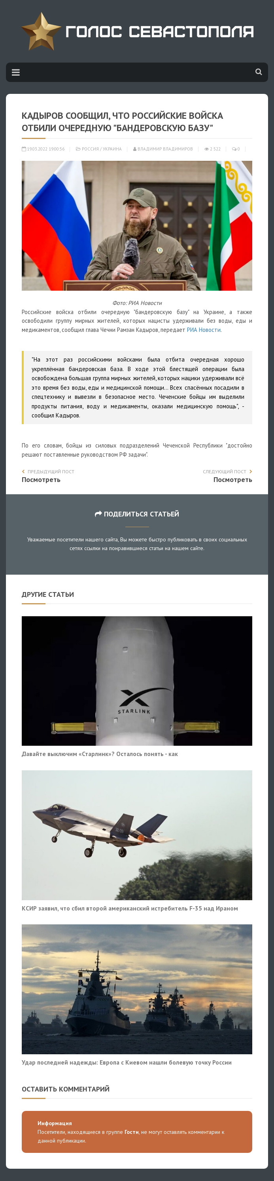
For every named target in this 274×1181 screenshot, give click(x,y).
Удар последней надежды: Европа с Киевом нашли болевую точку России (127, 1062)
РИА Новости (204, 329)
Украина (112, 149)
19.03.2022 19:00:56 (43, 149)
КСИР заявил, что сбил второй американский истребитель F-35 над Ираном (130, 908)
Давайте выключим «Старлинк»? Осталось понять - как (100, 754)
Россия (90, 149)
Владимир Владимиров (163, 149)
